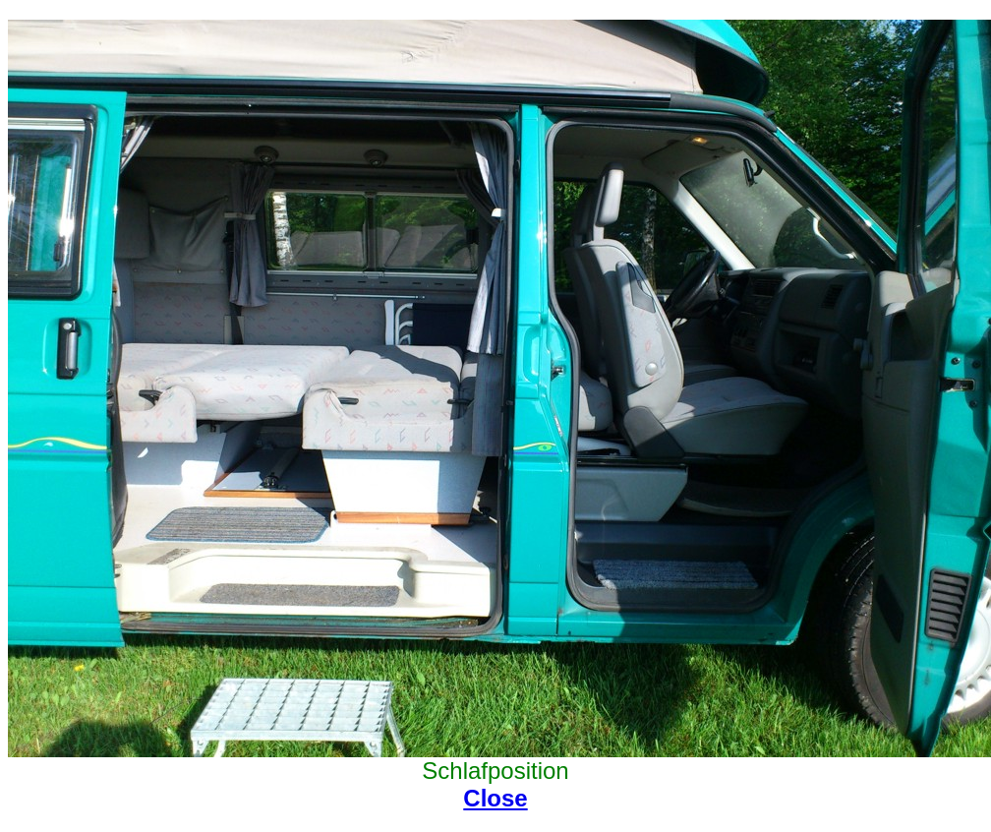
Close (495, 798)
